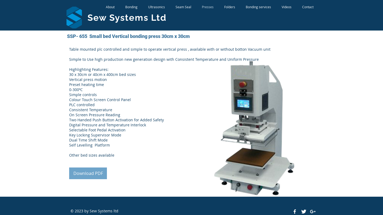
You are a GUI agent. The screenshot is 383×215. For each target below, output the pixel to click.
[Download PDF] (88, 173)
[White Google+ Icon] (313, 211)
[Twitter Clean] (304, 211)
